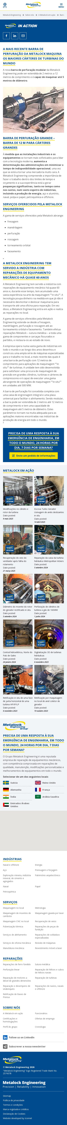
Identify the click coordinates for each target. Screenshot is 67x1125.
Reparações (12, 959)
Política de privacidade (13, 1100)
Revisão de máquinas (45, 942)
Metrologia (40, 907)
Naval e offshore (11, 864)
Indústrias (12, 859)
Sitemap (7, 1095)
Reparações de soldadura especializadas (47, 936)
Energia (38, 864)
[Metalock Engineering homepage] (33, 5)
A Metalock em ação (46, 15)
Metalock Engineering (12, 15)
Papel (37, 886)
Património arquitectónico (47, 875)
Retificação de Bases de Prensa (14, 996)
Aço (5, 870)
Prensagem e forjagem (46, 870)
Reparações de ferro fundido (17, 964)
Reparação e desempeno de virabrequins (16, 987)
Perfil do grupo (10, 1026)
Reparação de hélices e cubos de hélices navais (49, 971)
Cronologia (40, 1026)
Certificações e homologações (10, 1020)
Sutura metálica (42, 964)
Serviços (10, 902)
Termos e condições (13, 1104)
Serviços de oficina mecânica (17, 942)
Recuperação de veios (45, 921)
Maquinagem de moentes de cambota (17, 914)
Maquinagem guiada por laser (49, 913)
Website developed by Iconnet (17, 1118)
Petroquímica (9, 891)
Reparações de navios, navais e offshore (49, 987)
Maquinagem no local (13, 907)
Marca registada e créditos (16, 1109)
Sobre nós (29, 15)
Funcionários (41, 1013)
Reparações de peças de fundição (47, 928)
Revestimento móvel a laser (48, 948)
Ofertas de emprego (45, 1018)
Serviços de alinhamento (15, 934)
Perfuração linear (11, 969)
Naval (5, 886)
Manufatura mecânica (13, 948)
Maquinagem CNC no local (16, 921)
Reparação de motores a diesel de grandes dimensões (17, 979)
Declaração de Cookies (14, 1113)
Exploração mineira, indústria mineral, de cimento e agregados (17, 878)
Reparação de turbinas (46, 977)
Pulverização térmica (13, 926)
